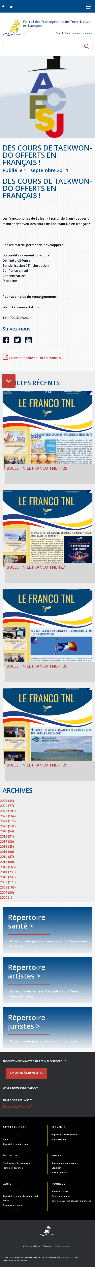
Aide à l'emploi (59, 1172)
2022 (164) (8, 816)
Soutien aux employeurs (64, 1162)
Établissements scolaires (16, 1162)
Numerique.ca (20, 1260)
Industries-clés (59, 1139)
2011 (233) (8, 872)
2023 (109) (8, 811)
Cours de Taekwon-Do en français (32, 358)
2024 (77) (7, 806)
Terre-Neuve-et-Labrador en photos (71, 1200)
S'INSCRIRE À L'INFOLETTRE (26, 1072)
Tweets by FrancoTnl (19, 1106)
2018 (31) (7, 836)
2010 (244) (8, 877)
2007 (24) (7, 892)
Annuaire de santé (13, 1204)
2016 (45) (7, 846)
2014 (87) (7, 856)
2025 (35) (7, 801)
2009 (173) (8, 882)
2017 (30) (7, 841)
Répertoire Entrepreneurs (65, 1134)
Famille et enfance (13, 1167)
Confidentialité (31, 1246)
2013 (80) (7, 862)
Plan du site (62, 1246)
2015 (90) (7, 852)
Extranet (47, 1246)
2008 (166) (8, 887)
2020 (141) (8, 826)
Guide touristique (60, 1196)
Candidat (56, 1167)
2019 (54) (7, 831)
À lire (5, 1139)
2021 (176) (8, 821)
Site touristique (59, 1191)
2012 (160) (8, 867)
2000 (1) (6, 897)
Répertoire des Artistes (15, 1144)
